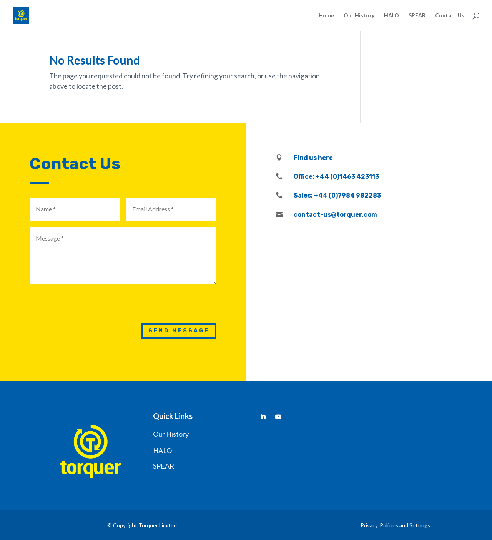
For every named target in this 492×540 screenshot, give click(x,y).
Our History (359, 15)
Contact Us (449, 15)
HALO (391, 15)
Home (326, 15)
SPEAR (417, 15)
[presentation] (158, 305)
